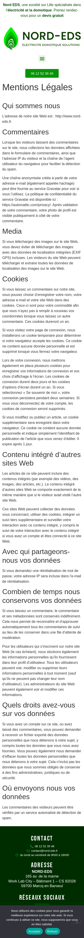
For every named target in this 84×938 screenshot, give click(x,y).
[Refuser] (77, 921)
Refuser (52, 931)
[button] (42, 58)
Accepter (34, 931)
